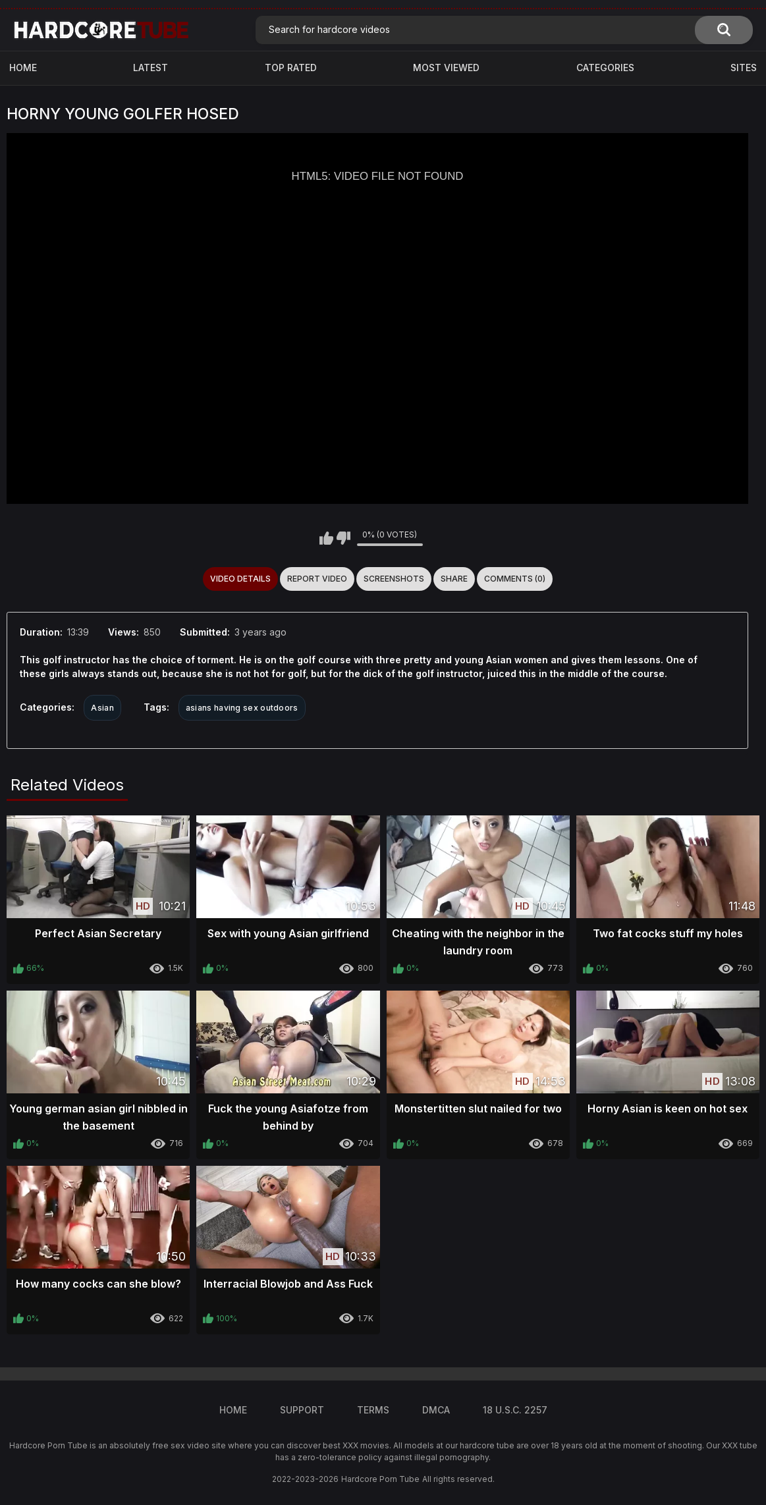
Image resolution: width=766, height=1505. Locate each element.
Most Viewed (446, 67)
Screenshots (394, 579)
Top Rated (291, 67)
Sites (743, 67)
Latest (150, 67)
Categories (605, 67)
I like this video (326, 538)
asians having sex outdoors (242, 708)
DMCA (436, 1409)
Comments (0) (514, 579)
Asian (102, 708)
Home (23, 67)
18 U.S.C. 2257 (515, 1409)
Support (302, 1409)
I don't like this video (343, 538)
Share (454, 579)
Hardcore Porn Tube (380, 1479)
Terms (373, 1409)
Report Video (317, 579)
